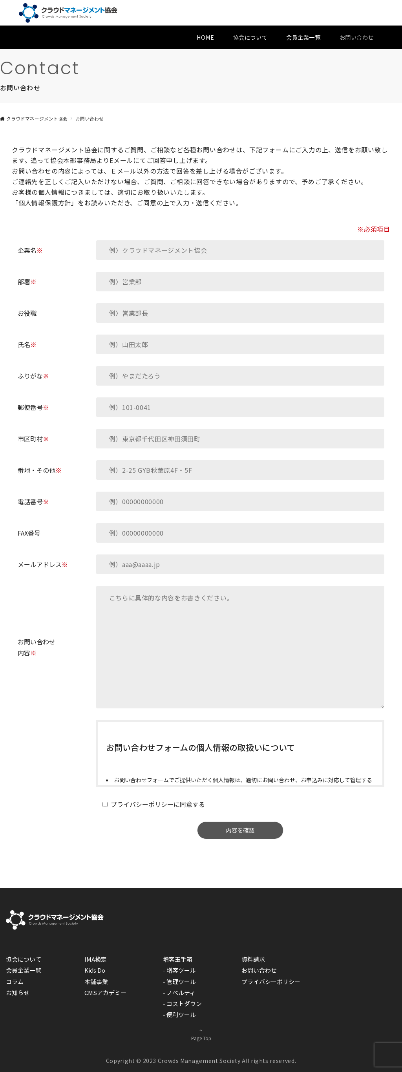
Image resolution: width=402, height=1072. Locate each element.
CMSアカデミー (105, 992)
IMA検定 (95, 959)
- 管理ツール (179, 981)
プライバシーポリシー (270, 981)
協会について (23, 959)
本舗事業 (96, 981)
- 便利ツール (179, 1014)
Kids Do (94, 970)
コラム (15, 981)
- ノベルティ (179, 992)
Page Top (201, 1033)
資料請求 (253, 959)
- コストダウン (182, 1003)
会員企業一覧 (23, 970)
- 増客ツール (179, 970)
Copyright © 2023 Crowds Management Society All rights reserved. (201, 1061)
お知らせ (17, 992)
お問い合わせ (259, 970)
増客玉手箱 (177, 959)
